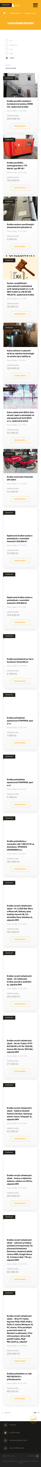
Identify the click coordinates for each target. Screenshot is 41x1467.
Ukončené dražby (10, 68)
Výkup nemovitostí (25, 1461)
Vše (8, 40)
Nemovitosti (11, 45)
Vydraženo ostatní (30, 13)
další (36, 1412)
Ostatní (9, 58)
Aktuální (7, 65)
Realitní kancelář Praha (10, 1461)
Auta (9, 49)
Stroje (9, 53)
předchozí (6, 1412)
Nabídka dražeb (15, 13)
